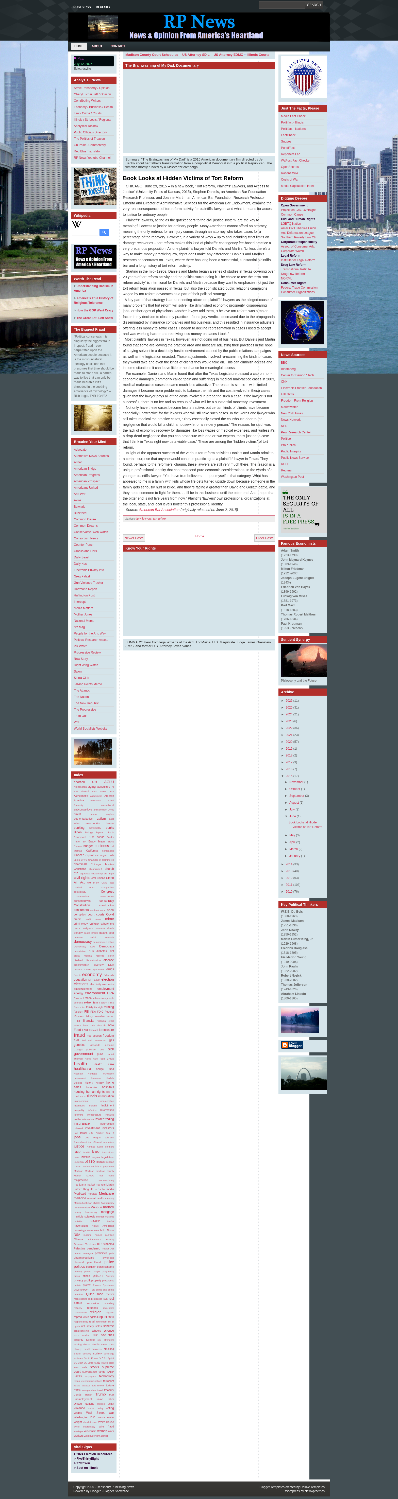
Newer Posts (134, 538)
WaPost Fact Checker (295, 160)
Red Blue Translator (87, 151)
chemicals (80, 864)
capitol (89, 855)
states (104, 1362)
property (96, 1280)
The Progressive (85, 709)
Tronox (88, 1394)
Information (107, 1110)
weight (78, 1421)
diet (112, 951)
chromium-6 (95, 869)
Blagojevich (80, 837)
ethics (96, 998)
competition (108, 887)
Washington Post (292, 477)
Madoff (77, 1175)
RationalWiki (289, 173)
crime (109, 919)
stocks (94, 1367)
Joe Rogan (92, 1137)
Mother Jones (83, 614)
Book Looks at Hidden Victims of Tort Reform (183, 178)
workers (79, 1435)
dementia (109, 937)
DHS (91, 951)
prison (98, 1276)
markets (101, 1184)
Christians (80, 868)
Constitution (82, 905)
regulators (108, 1308)
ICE (108, 1091)
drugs (110, 969)
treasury (109, 1389)
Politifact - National (293, 129)
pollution (91, 1266)
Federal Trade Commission (299, 287)
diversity (99, 964)
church (109, 869)
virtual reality (95, 1408)
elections (81, 984)
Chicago (96, 864)
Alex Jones (99, 791)
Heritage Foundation (101, 1073)
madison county (105, 1171)
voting (110, 1408)
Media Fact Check (293, 116)
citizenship (97, 873)
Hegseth (78, 1073)
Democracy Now (84, 946)
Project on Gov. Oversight (298, 210)
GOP (111, 1049)
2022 (289, 728)
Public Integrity (291, 451)
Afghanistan (80, 786)
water (110, 1417)
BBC (284, 362)
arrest (77, 814)
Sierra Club (81, 678)
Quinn (90, 1294)
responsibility (81, 1321)
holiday (100, 1082)
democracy (83, 942)
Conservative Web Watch (91, 532)
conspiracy (107, 901)
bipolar (100, 832)
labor (77, 1152)
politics (79, 1266)
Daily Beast (81, 557)
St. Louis (88, 1362)
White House (106, 1421)
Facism (103, 1002)
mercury (109, 1198)
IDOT (83, 1096)
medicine (80, 1198)
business (101, 846)
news (90, 1230)
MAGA (90, 1175)
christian (109, 864)
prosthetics (108, 1280)
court (91, 914)
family (89, 1007)
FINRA (77, 1025)
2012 (289, 878)
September (296, 796)
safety (90, 1326)
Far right (98, 1007)
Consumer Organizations (298, 292)
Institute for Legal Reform (298, 260)
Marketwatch (289, 407)
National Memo (84, 621)
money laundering (85, 1212)
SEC (95, 1335)
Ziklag (87, 1435)
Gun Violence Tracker (88, 583)
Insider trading (104, 1119)
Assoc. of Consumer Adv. (298, 246)
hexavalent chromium (87, 1078)
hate (95, 1058)
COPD (110, 910)
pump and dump (105, 1289)
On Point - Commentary (90, 145)
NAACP (95, 1221)
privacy (79, 1280)
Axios (77, 500)
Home (79, 46)
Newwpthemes (315, 1491)
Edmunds (109, 975)
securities (107, 1335)
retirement (101, 1321)
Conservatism (81, 896)
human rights (95, 1092)
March (293, 849)
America (79, 800)
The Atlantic (82, 690)
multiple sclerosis (84, 1216)
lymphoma (108, 1166)
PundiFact (288, 148)
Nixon (110, 1230)
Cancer (79, 855)
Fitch (99, 1025)
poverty (78, 1271)
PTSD (92, 1289)
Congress (107, 891)
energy (78, 993)
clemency (93, 882)
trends (77, 1394)
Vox (76, 722)
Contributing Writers (87, 100)
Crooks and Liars (85, 551)
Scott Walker (82, 1335)
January (294, 856)
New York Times (292, 413)
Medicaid (80, 1193)
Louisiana (96, 1166)
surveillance (89, 1371)
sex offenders (105, 1339)
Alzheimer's (81, 795)
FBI (86, 1011)
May (292, 835)
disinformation (81, 964)
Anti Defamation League (297, 233)
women (102, 1431)
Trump (100, 1394)
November (296, 782)
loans (77, 1166)
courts (100, 914)
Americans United (86, 487)
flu (105, 1025)
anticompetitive (83, 809)
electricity (95, 984)
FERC (110, 1016)
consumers (81, 910)
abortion (79, 782)
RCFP (285, 464)
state (97, 1362)
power (87, 1271)
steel (111, 1362)
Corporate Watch (292, 251)
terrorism (108, 1380)
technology (106, 1376)
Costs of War (289, 179)
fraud (79, 1035)
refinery (78, 1308)
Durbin (77, 975)
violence (79, 1408)
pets (111, 1253)
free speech (94, 1035)
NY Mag (79, 627)
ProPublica (288, 445)
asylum (110, 814)
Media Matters (83, 608)
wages (78, 1412)
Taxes (78, 1376)
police (109, 1262)
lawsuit (85, 1157)
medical (92, 1193)
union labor (105, 1399)
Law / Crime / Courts (88, 113)
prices (86, 1275)
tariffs (101, 1371)
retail (92, 1321)
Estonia (78, 998)
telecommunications (91, 1381)
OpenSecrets (290, 167)
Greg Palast (82, 576)
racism (110, 1294)
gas (111, 1040)
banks (110, 828)
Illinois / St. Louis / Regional (92, 119)
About (97, 46)
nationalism (81, 1225)
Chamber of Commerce (101, 859)
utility (111, 1403)
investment (92, 1128)
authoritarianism (83, 818)
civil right (109, 873)
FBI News (287, 394)
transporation (89, 1390)
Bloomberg (288, 369)
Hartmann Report (85, 589)
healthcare (82, 1069)
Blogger (95, 1491)
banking (79, 828)
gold (102, 1049)
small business (92, 1349)
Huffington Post (84, 595)
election (107, 979)
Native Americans (103, 1225)
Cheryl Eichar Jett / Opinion (92, 94)
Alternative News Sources (91, 456)
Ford (85, 1029)
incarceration (107, 1101)
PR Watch (81, 646)
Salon (78, 671)
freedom (108, 1035)
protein (77, 1285)
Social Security (82, 1353)
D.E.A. (77, 928)
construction (106, 905)
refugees (92, 1307)
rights (77, 1326)
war (111, 1413)
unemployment (83, 1399)
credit (77, 919)
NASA (110, 1221)
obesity (110, 1239)
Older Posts (264, 538)
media (110, 1189)
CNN (284, 381)
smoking (109, 1348)
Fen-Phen (100, 1016)
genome (109, 1045)
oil (98, 1244)
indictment (108, 1105)
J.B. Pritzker (96, 1133)
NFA (96, 1230)
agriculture (103, 786)
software (78, 1358)
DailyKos (88, 928)
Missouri (96, 1207)
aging (91, 786)
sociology (109, 1353)
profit (88, 1280)
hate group (107, 1058)
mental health (95, 1198)
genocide (95, 1045)
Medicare (106, 1193)
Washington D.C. (85, 1417)
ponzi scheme (105, 1266)
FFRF (77, 1020)
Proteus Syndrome (103, 1285)
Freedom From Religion (297, 400)
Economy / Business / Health (93, 107)
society (97, 1353)
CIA (76, 873)
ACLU (109, 782)
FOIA (111, 1025)
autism (101, 818)
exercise (78, 1002)
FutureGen (100, 1040)
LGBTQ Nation (291, 223)
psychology (81, 1289)
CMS (104, 882)
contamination (98, 910)
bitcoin (110, 832)
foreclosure (106, 1030)
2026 (289, 700)
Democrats (106, 946)
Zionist (104, 1435)
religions (109, 1312)
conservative (106, 896)
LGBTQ (90, 1161)
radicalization (95, 1298)
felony (89, 1016)
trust (111, 1394)
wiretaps (78, 1431)
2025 (289, 707)
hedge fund (105, 1068)
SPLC (102, 1358)
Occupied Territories (85, 1244)
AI (113, 786)
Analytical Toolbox (86, 126)
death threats (91, 932)
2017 (289, 762)
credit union (93, 919)
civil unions (98, 877)
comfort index (84, 887)
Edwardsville (82, 68)
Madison (89, 1171)
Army (111, 809)
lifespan (110, 1161)
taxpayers (90, 1376)
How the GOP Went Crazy (94, 310)
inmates (109, 1114)
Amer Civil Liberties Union (298, 228)
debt (111, 932)
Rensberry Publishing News (115, 1487)
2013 (289, 871)
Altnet (78, 462)
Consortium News (86, 538)
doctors (78, 969)
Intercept (80, 602)
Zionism (95, 1435)
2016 (289, 769)
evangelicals (107, 998)
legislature (108, 1157)
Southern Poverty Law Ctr (298, 237)
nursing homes (93, 1234)
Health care (103, 1064)
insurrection (107, 1123)
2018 (289, 755)
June (292, 816)
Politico (286, 438)
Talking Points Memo (88, 684)
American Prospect (87, 481)
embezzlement (83, 988)
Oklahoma (108, 1243)
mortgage (107, 1212)
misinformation (82, 1207)
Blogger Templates (272, 1487)
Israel (83, 1132)
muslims (109, 1216)
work (111, 1431)
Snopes (286, 141)
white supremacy (84, 1426)
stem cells (80, 1367)
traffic (77, 1389)
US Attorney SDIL (196, 55)
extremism (91, 1002)
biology (89, 832)
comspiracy (80, 891)
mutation (78, 1221)
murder (100, 1216)
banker (110, 823)
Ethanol (87, 997)
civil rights (82, 878)
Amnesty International (94, 805)
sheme (86, 1344)
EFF (90, 979)
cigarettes (85, 873)
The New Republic (86, 703)
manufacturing (106, 1180)
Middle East (99, 1203)
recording (109, 1303)
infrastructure (94, 1114)
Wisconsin (90, 1431)
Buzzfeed (80, 513)
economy (92, 974)
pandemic (93, 1248)
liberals (100, 1161)
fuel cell (87, 1040)
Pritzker (110, 1276)
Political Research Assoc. (91, 640)
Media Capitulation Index (297, 186)
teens (77, 1381)
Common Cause (85, 519)
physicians (108, 1257)
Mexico (77, 1203)
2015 (289, 776)
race (100, 1294)
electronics (108, 984)
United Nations (84, 1403)
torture (110, 1385)
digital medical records (89, 955)
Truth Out (80, 716)
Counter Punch (84, 544)
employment (105, 989)
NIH (103, 1230)
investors (108, 1128)
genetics (79, 1045)
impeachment (81, 1101)
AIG (76, 791)
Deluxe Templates (313, 1487)
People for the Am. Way (90, 633)
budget (88, 846)
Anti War (80, 494)
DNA (111, 964)
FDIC (100, 1011)
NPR (284, 426)
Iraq (76, 1133)
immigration (106, 1096)
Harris (88, 1058)
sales (98, 1326)
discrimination (93, 960)
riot (83, 1326)
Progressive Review (87, 652)
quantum (78, 1294)
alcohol (85, 791)
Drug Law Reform (293, 274)
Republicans (105, 1317)
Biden (78, 832)
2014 (289, 864)
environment (95, 993)
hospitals (108, 1087)
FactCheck (288, 135)
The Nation (81, 697)
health (80, 1063)
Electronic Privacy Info (89, 570)
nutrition (109, 1234)
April (292, 842)
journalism (108, 1142)
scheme (108, 1326)
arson (94, 814)
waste (101, 1417)
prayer (97, 1271)
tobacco (86, 1385)
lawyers (96, 1157)
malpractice (81, 1179)
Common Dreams (86, 525)
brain (101, 841)
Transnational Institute (296, 269)
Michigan (87, 1203)
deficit (93, 937)
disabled (78, 960)
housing (79, 1092)
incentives (79, 1105)
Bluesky (103, 7)
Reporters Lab (290, 154)
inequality (79, 1110)
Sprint (111, 1358)
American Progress (87, 475)
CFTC (84, 859)
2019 (289, 748)
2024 (289, 714)
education (80, 979)
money (108, 1207)
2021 (289, 735)
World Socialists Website (90, 728)
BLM (91, 836)
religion (95, 1312)
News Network (291, 419)
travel (100, 1390)
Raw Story (81, 659)
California (92, 850)
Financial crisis (105, 1020)
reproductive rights (85, 1316)
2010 (289, 891)
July (292, 809)
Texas (77, 1385)
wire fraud (106, 1426)
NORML (286, 278)
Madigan (78, 1171)
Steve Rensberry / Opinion (92, 88)
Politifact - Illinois (292, 122)
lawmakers (108, 1152)
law (96, 1151)
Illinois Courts (258, 55)
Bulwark (79, 506)
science (109, 1330)
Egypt (97, 979)
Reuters (286, 470)
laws (76, 1157)
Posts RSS (82, 7)
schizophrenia (81, 1330)
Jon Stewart (95, 1142)
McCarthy (99, 1189)
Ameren (109, 795)
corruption (80, 914)
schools (96, 1330)
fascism (78, 1011)
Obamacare (94, 1239)
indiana (93, 1105)
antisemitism (100, 809)
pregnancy (108, 1271)
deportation (80, 951)
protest (87, 1284)
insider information (84, 1119)
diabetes (101, 951)
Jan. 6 (110, 1133)
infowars (78, 1114)
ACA (94, 782)
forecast (93, 1030)
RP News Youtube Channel (92, 158)
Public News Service (295, 458)
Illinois (92, 1096)
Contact (118, 46)
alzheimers (96, 796)
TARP (110, 1371)
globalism (91, 1049)
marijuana (80, 1184)
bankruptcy (95, 827)
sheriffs (96, 1344)
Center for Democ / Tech (297, 375)
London (86, 1166)
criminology (81, 923)
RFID (111, 1321)
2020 (289, 742)
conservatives (82, 900)
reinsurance (80, 1312)
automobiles (93, 823)
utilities (101, 1403)
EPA (110, 993)
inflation (92, 1110)
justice (79, 1146)
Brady (91, 841)
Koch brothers (105, 1146)
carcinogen (101, 855)
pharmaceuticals (84, 1257)
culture (94, 923)
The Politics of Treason (89, 138)
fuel (76, 1040)
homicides (91, 1087)
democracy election (103, 942)
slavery (77, 1349)
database (100, 928)
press (77, 1276)
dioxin (111, 955)
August (294, 802)
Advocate (80, 449)
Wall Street (95, 1413)
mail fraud (106, 1175)
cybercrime (107, 923)
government (83, 1054)
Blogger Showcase (116, 1491)
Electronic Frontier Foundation (301, 388)
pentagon (88, 1253)
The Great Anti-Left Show (94, 318)
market (91, 1184)
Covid (110, 914)
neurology (80, 1230)
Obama (78, 1239)
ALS (111, 791)
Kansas (91, 1146)
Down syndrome (94, 969)
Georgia (78, 1049)
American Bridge (85, 468)
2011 (289, 885)
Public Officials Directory (90, 132)
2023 (289, 721)
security (78, 1339)
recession (93, 1303)
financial (88, 1020)
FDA (93, 1011)
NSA (77, 1235)
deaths (103, 932)
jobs (77, 1137)
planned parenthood (87, 1262)
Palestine (79, 1248)
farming (109, 1007)
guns (100, 1053)
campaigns (108, 850)
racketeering (80, 1298)
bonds (100, 836)
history (89, 1082)
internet (78, 1128)
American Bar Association (159, 510)
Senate (90, 1339)
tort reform (98, 1385)
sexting (77, 1344)
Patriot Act (108, 1248)
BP (84, 841)
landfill (86, 1152)
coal (111, 882)
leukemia (79, 1161)
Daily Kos (80, 564)
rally (106, 1298)
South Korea (91, 1358)
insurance (82, 1123)
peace (77, 1253)
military (110, 1203)
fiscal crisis (89, 1025)
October (294, 789)
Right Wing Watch (86, 665)
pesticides (101, 1253)
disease (109, 960)
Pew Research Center (296, 432)
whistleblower (90, 1422)
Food (77, 1030)
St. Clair (78, 1362)
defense (78, 937)
